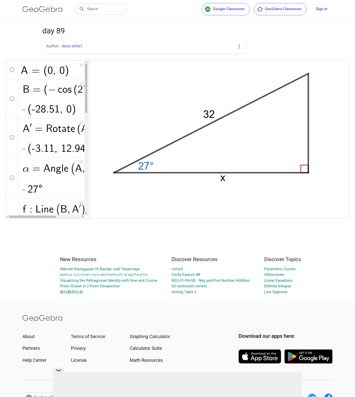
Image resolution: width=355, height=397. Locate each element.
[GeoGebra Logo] (42, 9)
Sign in (321, 9)
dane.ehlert (72, 46)
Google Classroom (225, 9)
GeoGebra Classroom (279, 9)
